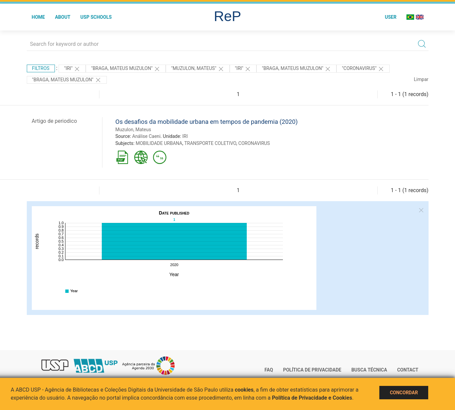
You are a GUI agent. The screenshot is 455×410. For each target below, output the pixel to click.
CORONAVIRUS (254, 143)
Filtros (41, 68)
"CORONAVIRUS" (363, 69)
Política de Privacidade (312, 370)
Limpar (421, 79)
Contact (407, 370)
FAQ (268, 370)
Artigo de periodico (54, 121)
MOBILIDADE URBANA (159, 143)
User (390, 17)
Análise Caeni (146, 136)
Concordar (404, 392)
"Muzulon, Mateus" (197, 69)
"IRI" (72, 69)
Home (38, 17)
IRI (185, 136)
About (62, 17)
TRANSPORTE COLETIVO (210, 143)
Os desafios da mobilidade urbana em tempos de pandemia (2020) (207, 121)
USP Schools (96, 17)
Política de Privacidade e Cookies (312, 398)
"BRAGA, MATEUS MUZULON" (125, 69)
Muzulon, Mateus (133, 129)
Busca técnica (369, 370)
